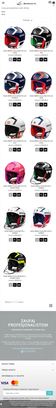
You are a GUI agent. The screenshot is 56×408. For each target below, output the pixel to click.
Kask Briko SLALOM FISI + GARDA (41, 187)
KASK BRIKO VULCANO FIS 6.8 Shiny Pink (14, 187)
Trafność (28, 20)
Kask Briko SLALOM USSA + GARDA (41, 232)
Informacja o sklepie (13, 376)
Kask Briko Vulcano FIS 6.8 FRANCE (14, 97)
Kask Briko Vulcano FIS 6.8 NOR (41, 97)
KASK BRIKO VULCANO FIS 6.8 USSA (41, 142)
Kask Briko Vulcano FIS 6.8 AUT (14, 142)
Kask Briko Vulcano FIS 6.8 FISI (41, 52)
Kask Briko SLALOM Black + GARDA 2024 (14, 277)
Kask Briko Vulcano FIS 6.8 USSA (14, 52)
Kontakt (30, 351)
